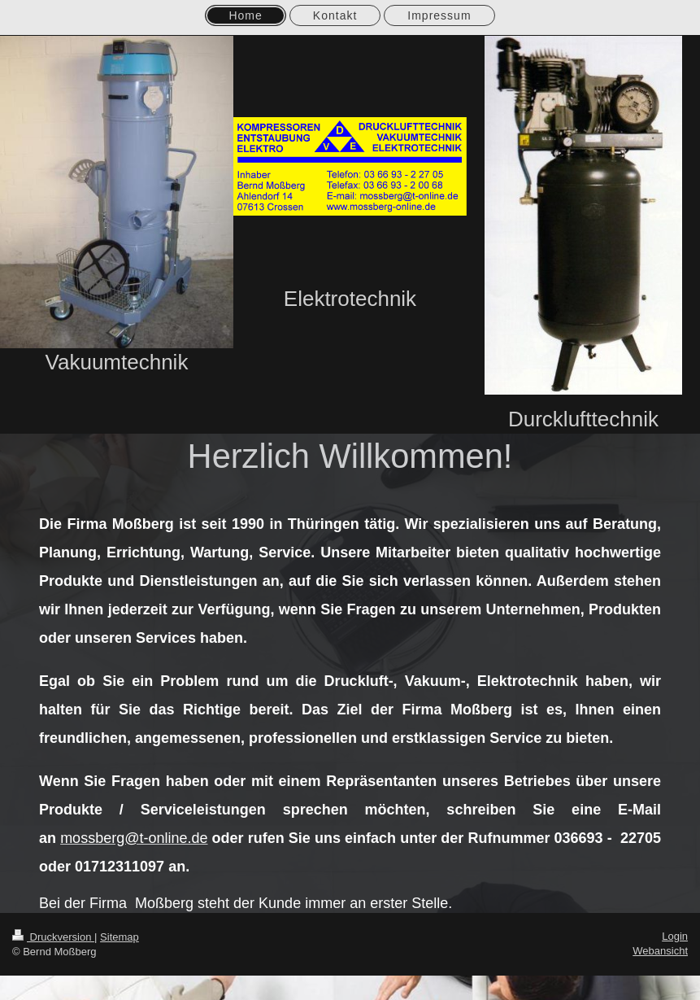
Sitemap (119, 937)
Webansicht (660, 951)
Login (675, 936)
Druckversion (53, 937)
